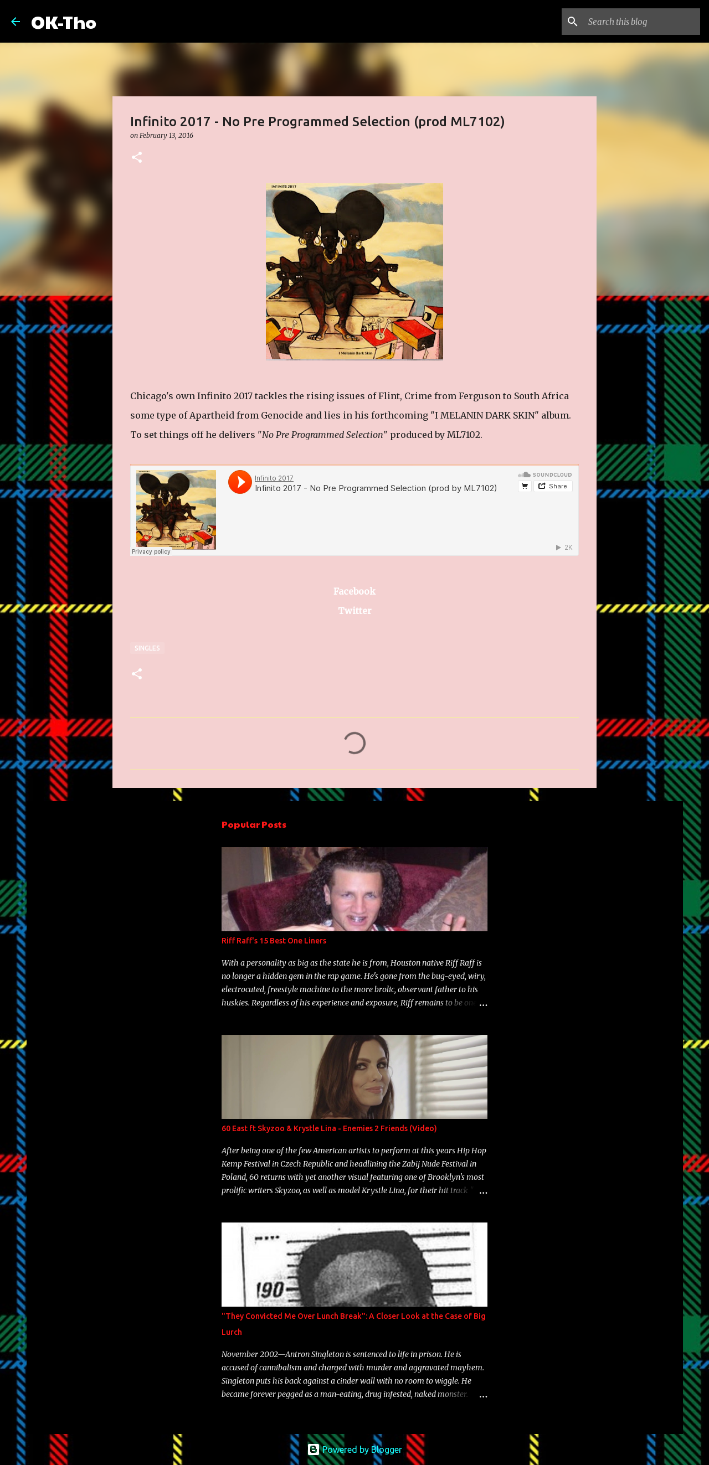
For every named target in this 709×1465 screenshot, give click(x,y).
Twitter (355, 610)
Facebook (354, 591)
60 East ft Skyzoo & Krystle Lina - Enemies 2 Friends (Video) (329, 1128)
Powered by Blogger (354, 1449)
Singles (147, 648)
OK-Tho (63, 21)
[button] (136, 158)
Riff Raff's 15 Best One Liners (274, 940)
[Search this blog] (642, 21)
